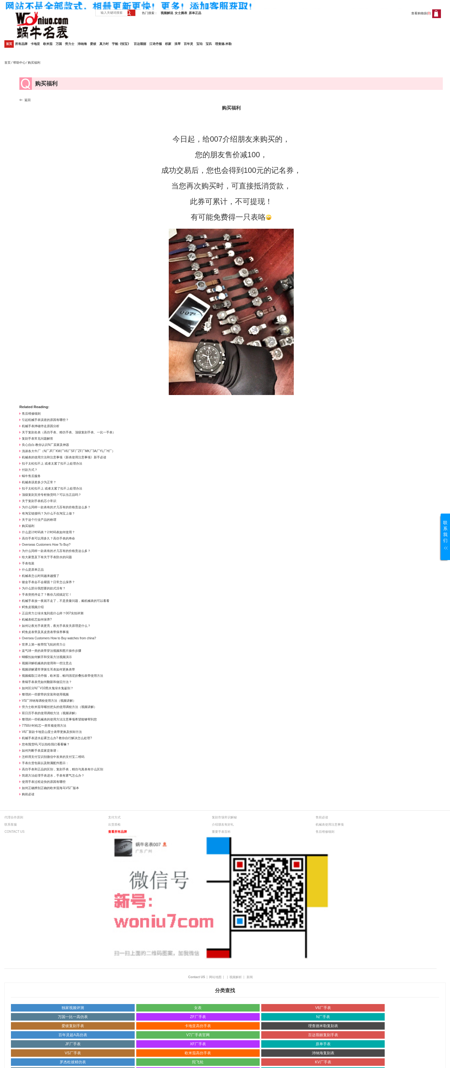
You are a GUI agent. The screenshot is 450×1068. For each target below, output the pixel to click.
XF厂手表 (198, 1044)
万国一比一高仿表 (73, 1017)
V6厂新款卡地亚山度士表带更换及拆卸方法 (52, 732)
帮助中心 (19, 62)
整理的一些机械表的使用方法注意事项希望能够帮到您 (59, 719)
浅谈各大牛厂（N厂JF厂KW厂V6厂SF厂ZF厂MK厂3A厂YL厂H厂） (68, 451)
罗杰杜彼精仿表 (73, 1062)
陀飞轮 (197, 1062)
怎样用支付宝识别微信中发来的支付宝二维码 (53, 756)
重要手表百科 (221, 831)
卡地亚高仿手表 (198, 1026)
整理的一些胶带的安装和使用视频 (45, 694)
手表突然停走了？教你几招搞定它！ (47, 594)
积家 (168, 44)
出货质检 (114, 824)
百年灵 (188, 44)
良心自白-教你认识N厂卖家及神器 (45, 444)
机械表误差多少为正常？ (39, 482)
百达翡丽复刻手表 (323, 1035)
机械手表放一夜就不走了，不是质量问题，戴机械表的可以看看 (65, 600)
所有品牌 (21, 44)
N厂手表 (323, 1017)
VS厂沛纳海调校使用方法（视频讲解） (49, 700)
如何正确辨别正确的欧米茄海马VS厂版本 (50, 788)
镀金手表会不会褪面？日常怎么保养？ (48, 582)
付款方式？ (30, 469)
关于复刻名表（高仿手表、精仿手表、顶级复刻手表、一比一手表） (69, 432)
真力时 (104, 44)
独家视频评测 (73, 1008)
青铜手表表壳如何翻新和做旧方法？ (47, 682)
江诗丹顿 (155, 44)
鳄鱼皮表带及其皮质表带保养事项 (45, 632)
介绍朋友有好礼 (223, 824)
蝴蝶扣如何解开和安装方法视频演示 (47, 657)
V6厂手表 (323, 1008)
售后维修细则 (31, 413)
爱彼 (93, 44)
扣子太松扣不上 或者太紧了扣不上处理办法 (52, 463)
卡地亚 (35, 44)
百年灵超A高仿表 (72, 1035)
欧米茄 (47, 44)
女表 (198, 1008)
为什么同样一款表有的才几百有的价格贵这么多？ (56, 507)
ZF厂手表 (198, 1017)
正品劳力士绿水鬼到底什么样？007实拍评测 (52, 613)
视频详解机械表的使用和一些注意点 (47, 663)
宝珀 (199, 44)
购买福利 (28, 526)
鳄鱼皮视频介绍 (33, 607)
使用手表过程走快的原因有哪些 (44, 781)
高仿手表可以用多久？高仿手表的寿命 (48, 538)
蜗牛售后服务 (31, 476)
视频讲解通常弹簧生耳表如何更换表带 (48, 669)
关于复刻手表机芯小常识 (39, 501)
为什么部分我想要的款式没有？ (44, 588)
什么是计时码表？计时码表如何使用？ (48, 532)
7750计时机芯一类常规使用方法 (44, 725)
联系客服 (10, 824)
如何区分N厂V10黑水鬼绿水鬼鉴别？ (47, 688)
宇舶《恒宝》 (121, 44)
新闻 (250, 977)
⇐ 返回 (25, 100)
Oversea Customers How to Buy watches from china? (59, 638)
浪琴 (177, 44)
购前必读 (28, 794)
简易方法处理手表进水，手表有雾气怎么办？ (53, 775)
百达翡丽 (140, 44)
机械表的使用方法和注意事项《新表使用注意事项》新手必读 (64, 457)
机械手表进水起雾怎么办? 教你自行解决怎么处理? (57, 738)
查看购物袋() (421, 13)
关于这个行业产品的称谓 (39, 519)
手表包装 (28, 563)
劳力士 (69, 44)
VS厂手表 (73, 1053)
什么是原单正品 (33, 569)
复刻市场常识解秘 (224, 817)
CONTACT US (14, 831)
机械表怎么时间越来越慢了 (40, 576)
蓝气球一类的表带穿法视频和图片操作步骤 (51, 650)
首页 (9, 44)
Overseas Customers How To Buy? (46, 544)
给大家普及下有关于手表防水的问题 (47, 557)
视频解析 (235, 977)
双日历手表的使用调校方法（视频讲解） (50, 713)
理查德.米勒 (223, 44)
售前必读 (322, 817)
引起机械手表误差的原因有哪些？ (45, 420)
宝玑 (209, 44)
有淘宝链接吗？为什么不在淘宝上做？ (48, 513)
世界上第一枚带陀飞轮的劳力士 (44, 644)
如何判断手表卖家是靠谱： (40, 750)
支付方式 (114, 817)
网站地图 (215, 977)
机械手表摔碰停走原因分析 (40, 426)
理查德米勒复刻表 (323, 1026)
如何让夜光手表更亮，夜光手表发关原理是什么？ (56, 625)
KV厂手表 (323, 1062)
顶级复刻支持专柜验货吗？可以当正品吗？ (51, 494)
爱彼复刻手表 (73, 1026)
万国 (59, 44)
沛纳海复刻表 (323, 1053)
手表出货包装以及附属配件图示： (45, 763)
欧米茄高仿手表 (198, 1053)
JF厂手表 (72, 1044)
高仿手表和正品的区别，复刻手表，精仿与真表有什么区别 (62, 769)
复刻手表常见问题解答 (37, 438)
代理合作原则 (13, 817)
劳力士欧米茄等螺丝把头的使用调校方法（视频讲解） (59, 707)
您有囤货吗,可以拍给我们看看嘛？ (46, 744)
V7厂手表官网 (198, 1035)
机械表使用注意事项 (330, 824)
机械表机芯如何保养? (37, 619)
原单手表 (323, 1044)
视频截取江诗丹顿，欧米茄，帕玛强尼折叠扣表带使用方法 (62, 675)
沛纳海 (82, 44)
